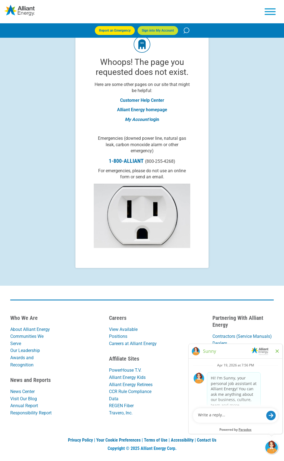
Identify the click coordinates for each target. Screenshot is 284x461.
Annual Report (24, 405)
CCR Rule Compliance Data (130, 395)
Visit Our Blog (23, 398)
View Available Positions (123, 333)
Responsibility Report (31, 413)
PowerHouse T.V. (125, 370)
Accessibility (182, 440)
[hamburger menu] (270, 11)
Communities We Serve (27, 340)
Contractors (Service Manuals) (242, 336)
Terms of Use (156, 440)
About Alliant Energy (30, 329)
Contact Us (206, 440)
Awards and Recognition (22, 361)
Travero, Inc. (121, 413)
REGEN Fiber (121, 405)
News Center (22, 391)
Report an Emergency (115, 30)
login (154, 119)
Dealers (219, 343)
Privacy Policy (80, 440)
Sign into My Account (158, 30)
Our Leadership (25, 350)
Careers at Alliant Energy (133, 343)
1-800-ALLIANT (142, 161)
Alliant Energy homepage (142, 109)
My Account (136, 119)
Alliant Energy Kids (127, 377)
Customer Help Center (142, 100)
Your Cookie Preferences (118, 440)
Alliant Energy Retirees (131, 384)
